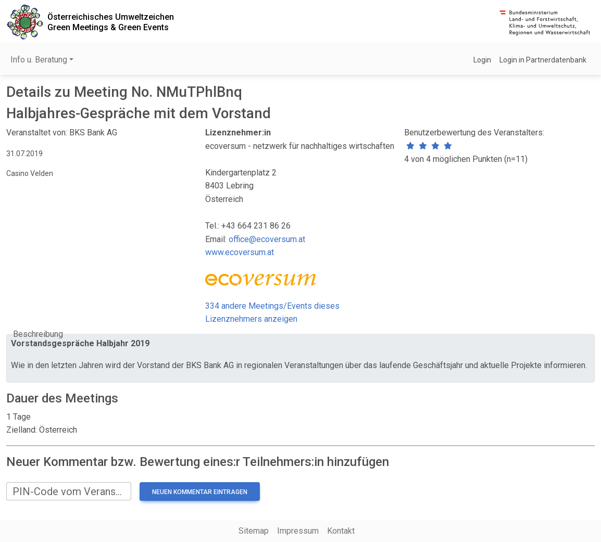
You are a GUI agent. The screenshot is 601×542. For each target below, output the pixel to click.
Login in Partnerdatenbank (542, 60)
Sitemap (254, 531)
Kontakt (341, 531)
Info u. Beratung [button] (38, 60)
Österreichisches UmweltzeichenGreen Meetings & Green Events (110, 22)
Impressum (298, 531)
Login (482, 60)
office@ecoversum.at (267, 239)
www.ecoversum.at (239, 252)
